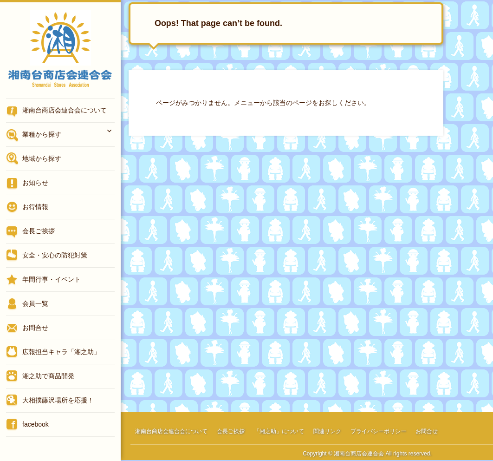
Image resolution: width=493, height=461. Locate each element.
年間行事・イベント (51, 279)
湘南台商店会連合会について (64, 110)
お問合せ (35, 327)
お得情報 (35, 207)
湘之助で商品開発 (48, 376)
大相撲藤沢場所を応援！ (58, 400)
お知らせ (35, 182)
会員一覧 (35, 303)
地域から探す (41, 158)
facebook (35, 424)
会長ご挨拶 (38, 231)
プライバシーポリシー (378, 431)
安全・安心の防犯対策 (54, 255)
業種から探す (41, 134)
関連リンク (327, 431)
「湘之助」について (279, 431)
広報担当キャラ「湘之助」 (61, 352)
